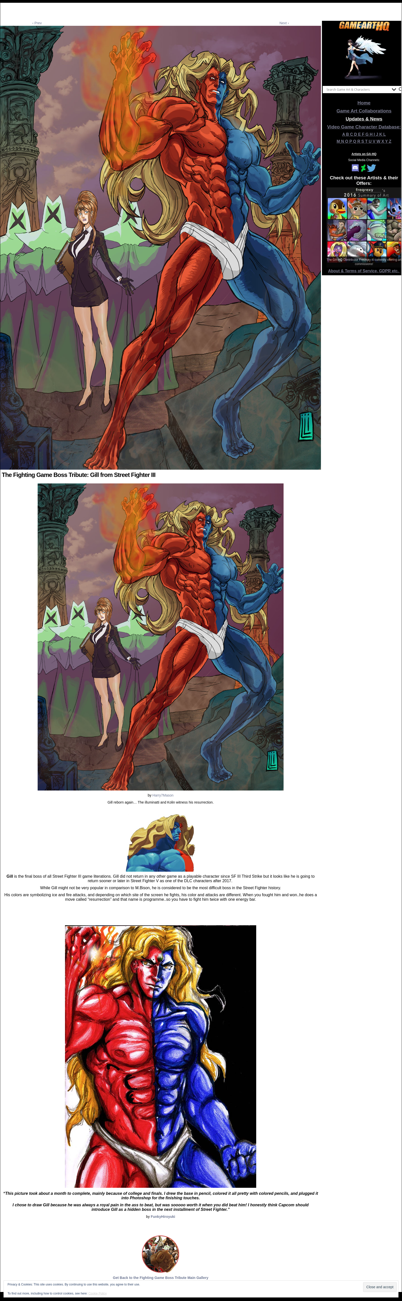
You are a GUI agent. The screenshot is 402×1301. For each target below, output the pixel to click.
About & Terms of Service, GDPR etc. (364, 271)
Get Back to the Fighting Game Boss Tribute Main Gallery (160, 1278)
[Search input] (357, 89)
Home (364, 102)
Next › (284, 23)
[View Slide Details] (364, 57)
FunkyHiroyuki (163, 1217)
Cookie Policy (97, 1293)
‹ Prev (37, 23)
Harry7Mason (162, 795)
